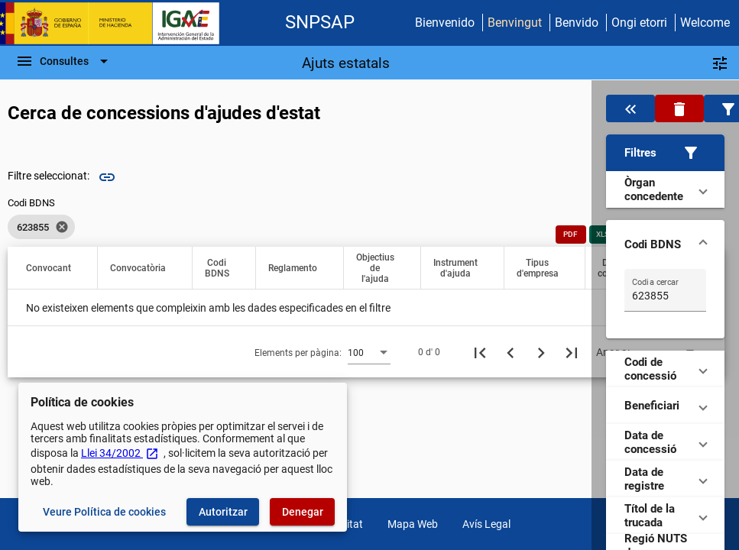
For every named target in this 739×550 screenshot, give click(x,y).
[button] (665, 152)
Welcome (705, 22)
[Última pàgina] (571, 352)
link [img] (107, 177)
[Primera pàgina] (480, 352)
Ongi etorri (639, 22)
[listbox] (41, 227)
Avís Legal (486, 524)
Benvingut (515, 22)
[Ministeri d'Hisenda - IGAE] (117, 23)
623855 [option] (41, 227)
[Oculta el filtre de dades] (630, 108)
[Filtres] (720, 62)
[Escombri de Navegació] (64, 61)
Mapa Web (412, 524)
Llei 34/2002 (120, 453)
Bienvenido (445, 22)
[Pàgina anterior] (510, 352)
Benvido (576, 22)
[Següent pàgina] (541, 352)
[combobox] (369, 352)
